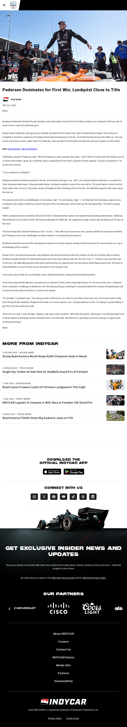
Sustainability (63, 681)
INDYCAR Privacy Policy (94, 577)
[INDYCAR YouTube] (63, 496)
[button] (9, 609)
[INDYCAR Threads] (83, 496)
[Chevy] (25, 608)
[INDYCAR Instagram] (34, 496)
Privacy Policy (55, 718)
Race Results (13, 148)
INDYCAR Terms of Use (63, 577)
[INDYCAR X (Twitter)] (44, 496)
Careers (63, 641)
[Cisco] (58, 608)
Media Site (63, 665)
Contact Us (63, 649)
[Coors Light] (92, 608)
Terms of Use (72, 718)
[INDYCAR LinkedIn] (93, 496)
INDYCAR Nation (63, 657)
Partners (63, 673)
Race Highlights (29, 148)
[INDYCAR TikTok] (73, 496)
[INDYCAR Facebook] (53, 496)
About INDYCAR (63, 633)
